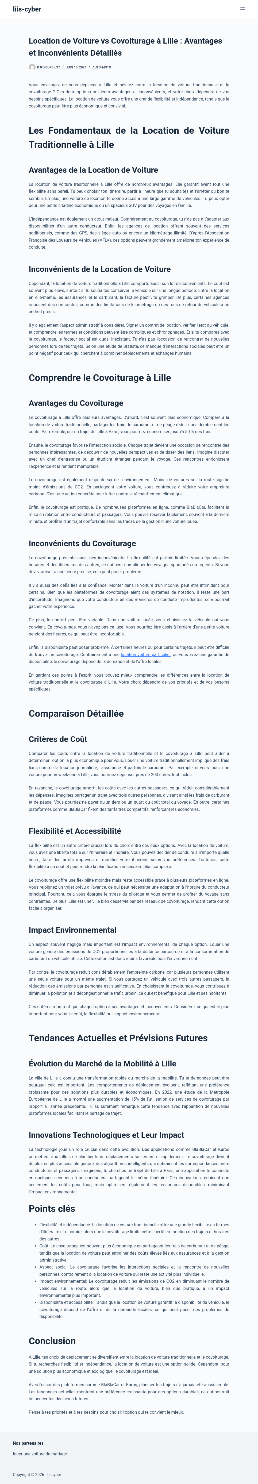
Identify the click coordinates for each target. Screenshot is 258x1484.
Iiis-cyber (27, 9)
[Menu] (242, 9)
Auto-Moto (102, 67)
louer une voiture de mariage (40, 1453)
